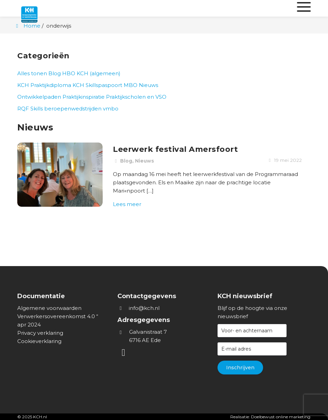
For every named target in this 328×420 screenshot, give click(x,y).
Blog (54, 73)
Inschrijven (240, 367)
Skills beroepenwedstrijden (66, 108)
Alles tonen (32, 73)
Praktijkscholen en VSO (136, 97)
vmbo (110, 108)
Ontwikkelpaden (39, 97)
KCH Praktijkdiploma (44, 85)
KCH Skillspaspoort (97, 85)
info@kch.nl (144, 308)
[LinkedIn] (124, 354)
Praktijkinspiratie (83, 97)
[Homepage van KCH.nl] (45, 8)
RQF (23, 108)
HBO (68, 73)
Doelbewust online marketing (280, 416)
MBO (130, 85)
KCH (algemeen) (98, 73)
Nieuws (148, 85)
